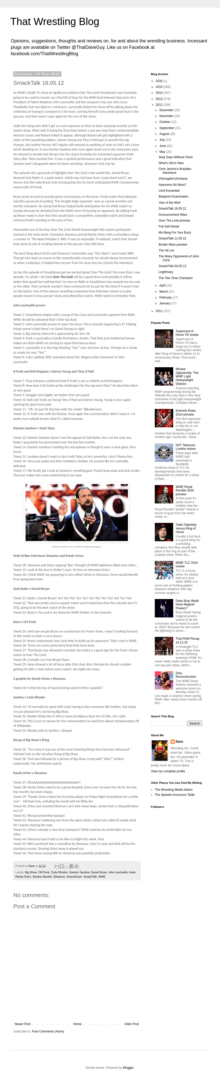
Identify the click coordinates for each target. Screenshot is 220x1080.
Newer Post (22, 1024)
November (166, 116)
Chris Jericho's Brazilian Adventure (175, 170)
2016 (159, 81)
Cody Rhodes (59, 872)
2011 (159, 311)
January (165, 303)
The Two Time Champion (176, 278)
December (166, 110)
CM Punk (43, 872)
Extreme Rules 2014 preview (186, 412)
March (164, 291)
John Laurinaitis (118, 872)
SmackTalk (90, 876)
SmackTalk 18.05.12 (172, 208)
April (162, 285)
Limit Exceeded (169, 190)
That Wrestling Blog (54, 21)
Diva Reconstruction (186, 675)
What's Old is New (171, 163)
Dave (179, 741)
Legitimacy (166, 272)
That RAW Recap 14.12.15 (188, 640)
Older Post (131, 1024)
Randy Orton (23, 876)
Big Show (31, 872)
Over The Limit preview (174, 220)
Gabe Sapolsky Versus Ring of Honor (186, 528)
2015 (159, 87)
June (163, 146)
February (165, 297)
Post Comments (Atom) (48, 1031)
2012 (159, 105)
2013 (159, 99)
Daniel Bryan (99, 872)
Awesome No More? (172, 185)
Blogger (128, 1068)
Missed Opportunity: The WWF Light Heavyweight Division (187, 376)
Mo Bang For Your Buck (175, 232)
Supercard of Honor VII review (187, 333)
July (162, 140)
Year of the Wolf (169, 202)
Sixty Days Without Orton (176, 157)
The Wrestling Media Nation (174, 789)
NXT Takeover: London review (186, 447)
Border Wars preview (173, 244)
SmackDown (74, 876)
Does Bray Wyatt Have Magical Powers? (187, 604)
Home (77, 1024)
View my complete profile (168, 771)
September (167, 128)
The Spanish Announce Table (175, 795)
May (162, 152)
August (164, 134)
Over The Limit (63, 277)
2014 (159, 93)
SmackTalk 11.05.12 (172, 238)
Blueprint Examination (174, 196)
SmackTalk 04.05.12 (172, 266)
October (165, 122)
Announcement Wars (173, 214)
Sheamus (59, 876)
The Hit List (166, 250)
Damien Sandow (79, 872)
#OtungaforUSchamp (173, 178)
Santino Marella (42, 876)
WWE (102, 876)
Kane (132, 872)
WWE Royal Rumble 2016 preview (185, 490)
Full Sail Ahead (169, 226)
